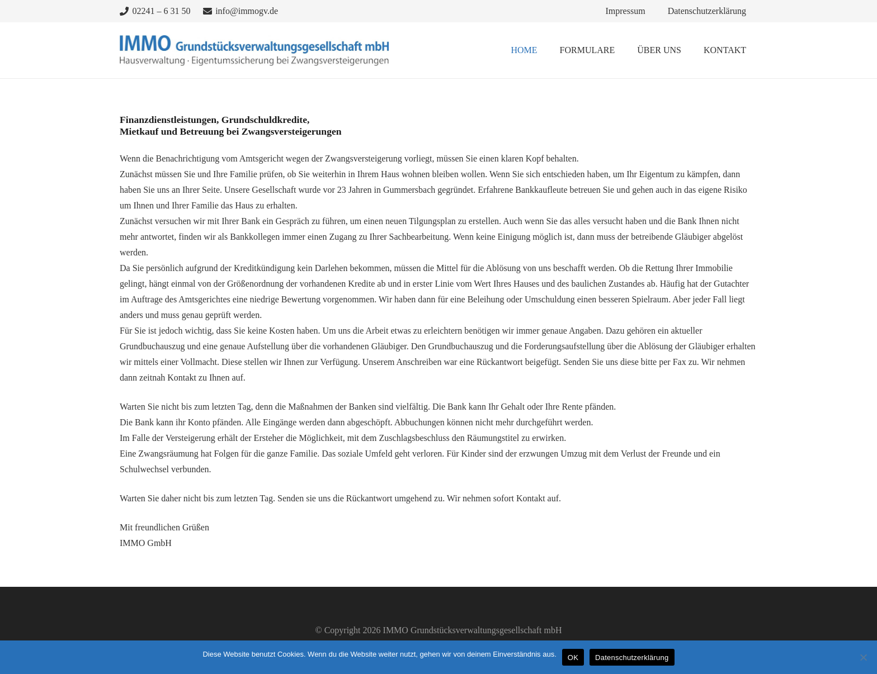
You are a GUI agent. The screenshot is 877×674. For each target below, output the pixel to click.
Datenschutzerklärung (631, 657)
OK (573, 657)
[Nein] (863, 657)
